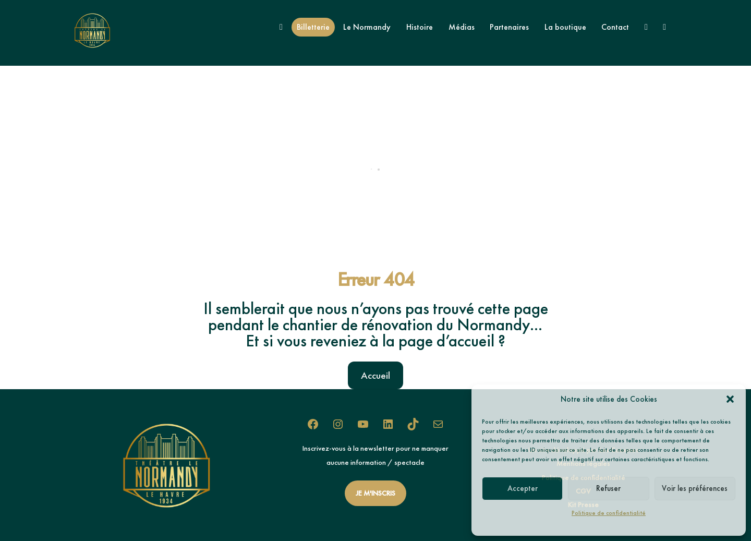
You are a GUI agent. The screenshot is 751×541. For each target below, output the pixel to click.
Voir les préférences (695, 488)
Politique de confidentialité (609, 513)
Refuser (608, 488)
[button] (730, 399)
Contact (615, 26)
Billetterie (313, 26)
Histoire (419, 26)
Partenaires (509, 26)
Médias (462, 26)
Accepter (522, 488)
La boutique (565, 26)
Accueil (375, 375)
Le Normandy (367, 26)
